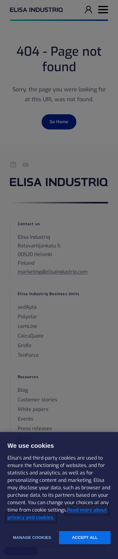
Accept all (85, 537)
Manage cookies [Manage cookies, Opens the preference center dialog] (32, 537)
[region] (59, 495)
